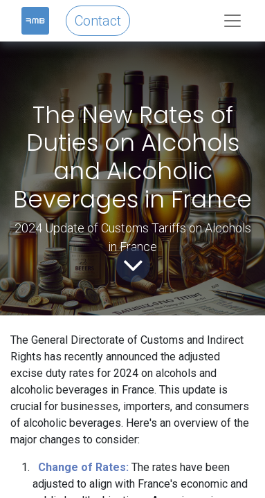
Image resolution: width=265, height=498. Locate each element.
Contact (98, 20)
